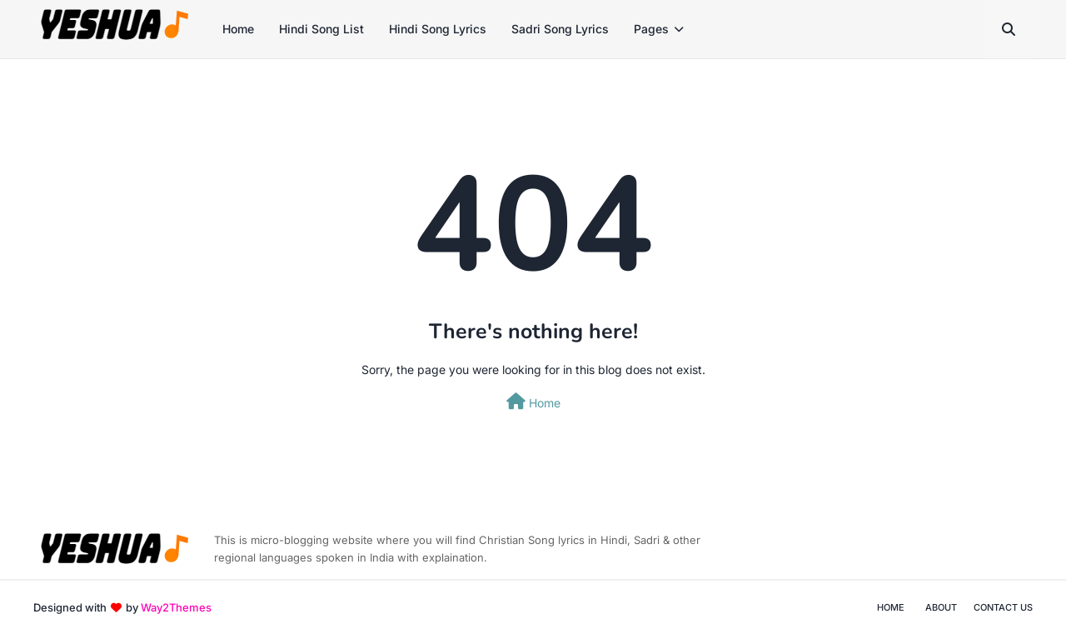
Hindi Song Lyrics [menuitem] (437, 29)
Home (533, 401)
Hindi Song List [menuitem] (321, 29)
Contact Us (1003, 607)
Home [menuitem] (238, 29)
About (941, 607)
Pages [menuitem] (651, 29)
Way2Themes (176, 607)
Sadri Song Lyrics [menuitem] (560, 29)
